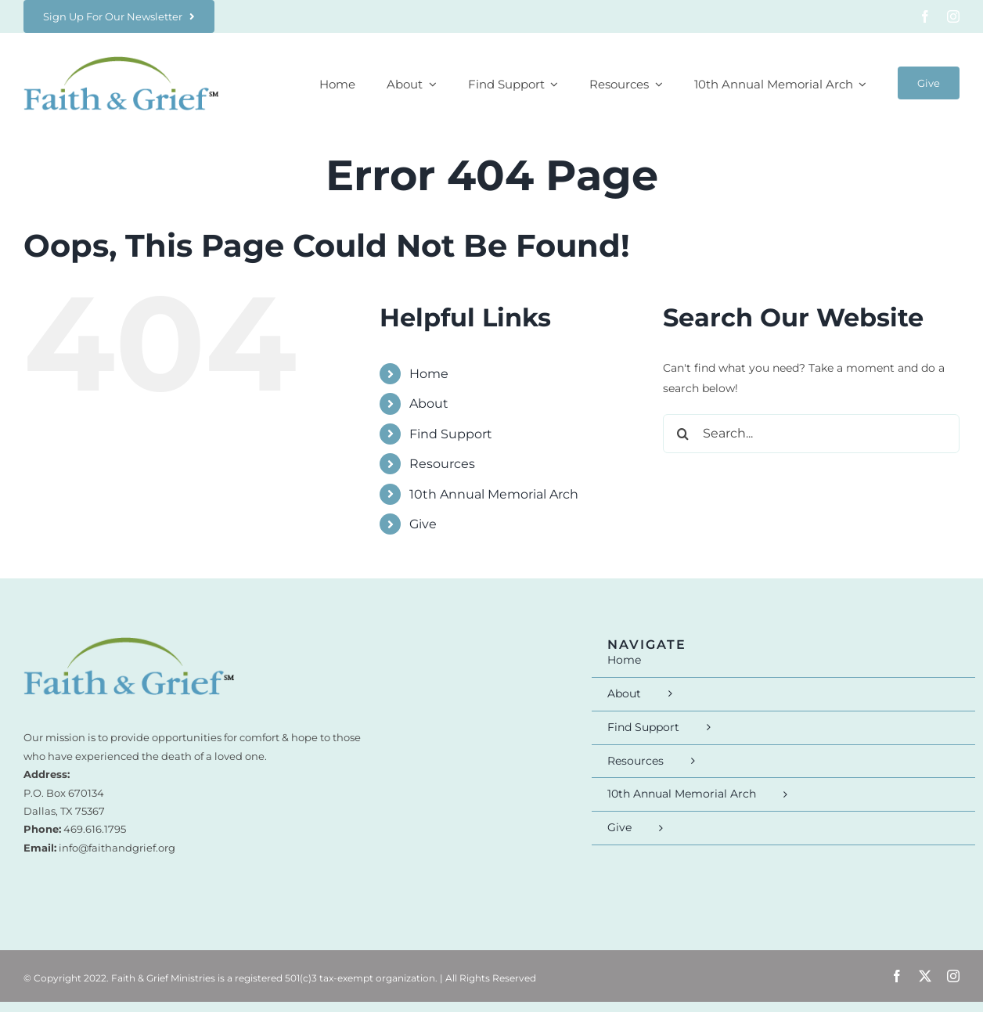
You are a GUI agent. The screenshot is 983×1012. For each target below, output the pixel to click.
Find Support (450, 434)
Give (423, 524)
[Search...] (811, 433)
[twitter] (925, 976)
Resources (442, 463)
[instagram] (953, 16)
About (428, 403)
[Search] (682, 433)
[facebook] (925, 16)
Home (428, 373)
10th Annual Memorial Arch (493, 494)
